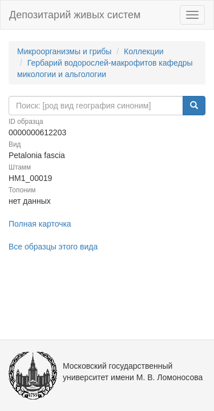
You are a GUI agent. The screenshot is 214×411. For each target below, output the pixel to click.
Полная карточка (40, 223)
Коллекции (144, 51)
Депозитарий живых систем (74, 15)
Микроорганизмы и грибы (64, 51)
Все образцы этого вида (53, 246)
